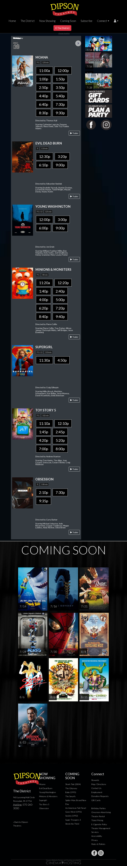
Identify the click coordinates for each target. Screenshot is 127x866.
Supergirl (43, 800)
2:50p (43, 87)
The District (28, 20)
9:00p (60, 165)
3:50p (60, 87)
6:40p (43, 104)
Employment (96, 792)
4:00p (43, 299)
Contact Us (96, 788)
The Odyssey (71, 788)
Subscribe (86, 20)
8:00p (60, 449)
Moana (42, 784)
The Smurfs (70, 796)
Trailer (74, 133)
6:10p (43, 165)
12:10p (63, 423)
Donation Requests (100, 796)
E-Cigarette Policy (99, 824)
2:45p (60, 432)
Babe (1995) (70, 792)
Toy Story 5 (44, 804)
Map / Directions (98, 784)
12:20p (63, 282)
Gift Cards (96, 800)
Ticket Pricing (97, 820)
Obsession (44, 808)
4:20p (43, 440)
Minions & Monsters (48, 796)
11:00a (44, 70)
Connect (102, 20)
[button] (116, 21)
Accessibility (96, 836)
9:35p (43, 501)
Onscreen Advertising (101, 812)
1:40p (43, 291)
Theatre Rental (98, 816)
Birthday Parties (98, 808)
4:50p (62, 360)
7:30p (60, 104)
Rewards (95, 780)
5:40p (60, 96)
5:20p (60, 440)
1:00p (43, 79)
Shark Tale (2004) (73, 784)
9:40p (60, 316)
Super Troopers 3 (73, 820)
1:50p (60, 79)
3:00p (62, 219)
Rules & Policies (98, 844)
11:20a (44, 282)
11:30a (44, 360)
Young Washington (47, 792)
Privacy (94, 840)
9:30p (60, 113)
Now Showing (47, 20)
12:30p (44, 156)
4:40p (43, 96)
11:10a (44, 423)
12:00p (63, 70)
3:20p (62, 156)
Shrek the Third (72, 824)
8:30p (43, 113)
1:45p (43, 432)
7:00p (43, 449)
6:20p (43, 308)
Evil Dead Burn (45, 788)
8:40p (43, 316)
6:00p (43, 228)
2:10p (43, 492)
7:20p (60, 308)
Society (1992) (71, 815)
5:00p (60, 299)
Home (12, 20)
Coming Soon (68, 20)
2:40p (60, 291)
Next (78, 43)
